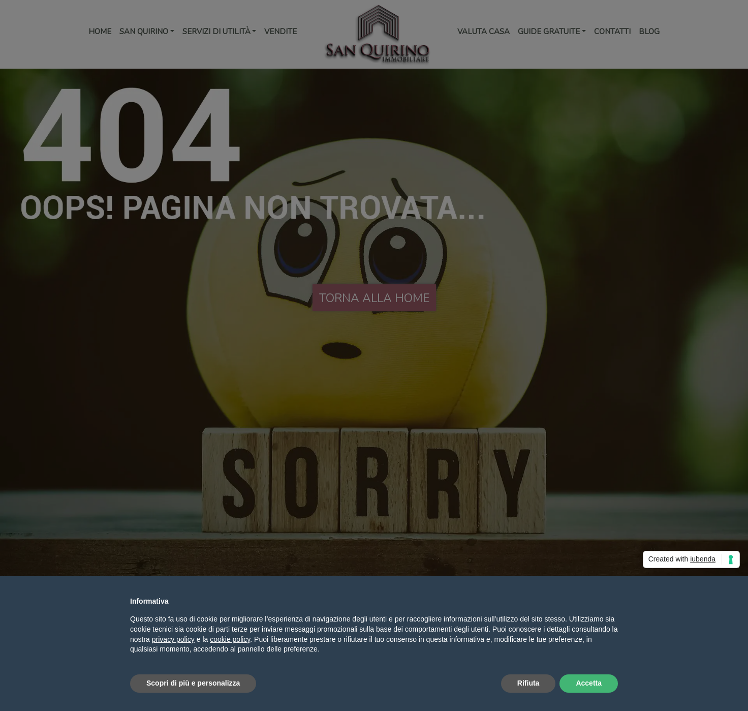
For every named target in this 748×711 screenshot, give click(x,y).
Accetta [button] (589, 683)
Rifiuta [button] (528, 683)
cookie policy (230, 639)
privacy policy (173, 639)
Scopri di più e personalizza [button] (193, 683)
